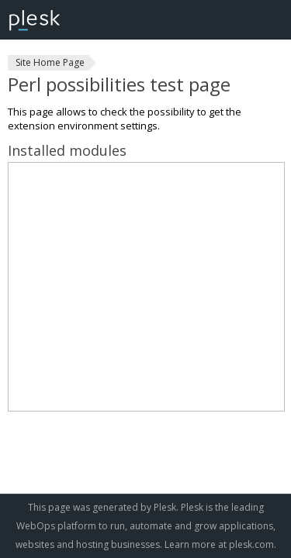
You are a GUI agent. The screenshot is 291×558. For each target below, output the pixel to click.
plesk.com (251, 544)
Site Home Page (50, 62)
